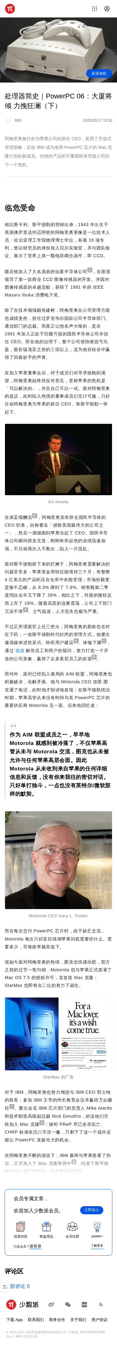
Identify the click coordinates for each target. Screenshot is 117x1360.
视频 (19, 650)
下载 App (14, 1319)
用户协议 (99, 1319)
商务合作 (57, 1319)
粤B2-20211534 (27, 1336)
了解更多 (97, 1245)
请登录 (35, 1246)
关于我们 (78, 1319)
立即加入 (91, 1210)
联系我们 (36, 1319)
